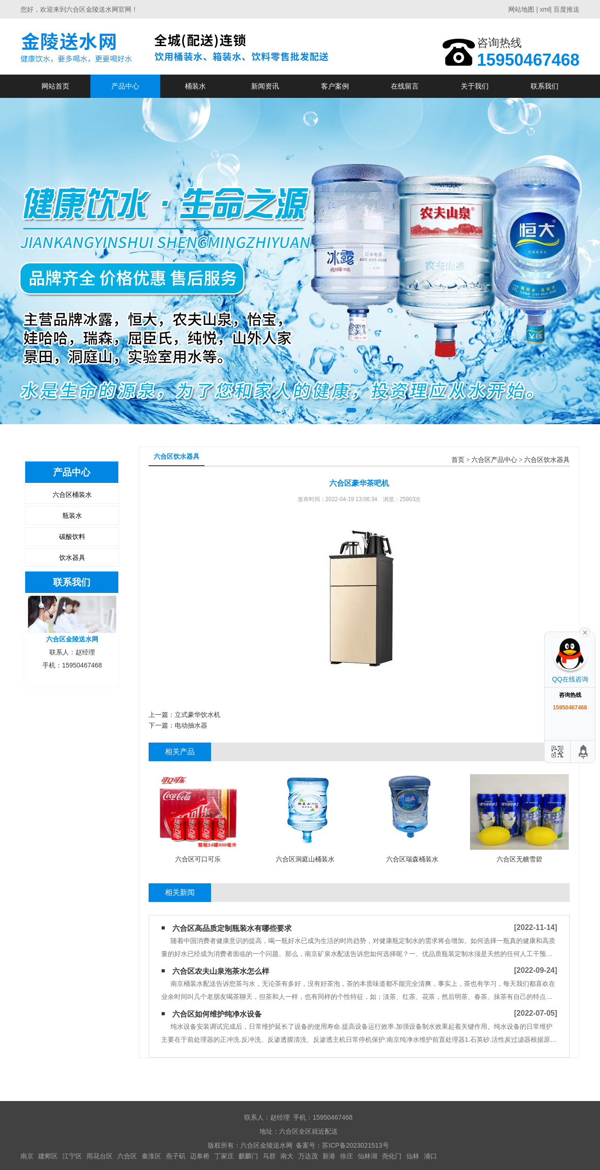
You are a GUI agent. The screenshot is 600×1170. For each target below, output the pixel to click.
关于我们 (475, 86)
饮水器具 (72, 557)
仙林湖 (367, 1156)
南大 (286, 1156)
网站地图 (521, 9)
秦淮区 (151, 1156)
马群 (269, 1156)
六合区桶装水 (72, 494)
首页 (457, 459)
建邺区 (48, 1156)
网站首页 (55, 86)
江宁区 (72, 1156)
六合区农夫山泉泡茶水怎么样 (220, 971)
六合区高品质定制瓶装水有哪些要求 (232, 928)
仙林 (412, 1156)
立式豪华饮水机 (197, 714)
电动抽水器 (191, 725)
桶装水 (195, 86)
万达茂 (308, 1156)
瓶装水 (72, 515)
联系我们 (545, 86)
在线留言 (405, 86)
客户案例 (335, 86)
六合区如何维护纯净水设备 (217, 1014)
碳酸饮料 (72, 536)
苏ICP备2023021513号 (355, 1145)
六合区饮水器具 (547, 459)
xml (545, 9)
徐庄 (346, 1156)
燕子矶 (175, 1156)
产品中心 (125, 86)
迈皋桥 (200, 1156)
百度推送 (566, 9)
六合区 (127, 1156)
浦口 (430, 1156)
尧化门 (392, 1156)
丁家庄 (224, 1156)
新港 (328, 1156)
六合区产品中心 (494, 459)
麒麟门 (248, 1156)
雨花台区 (100, 1156)
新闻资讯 (265, 86)
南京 (27, 1156)
